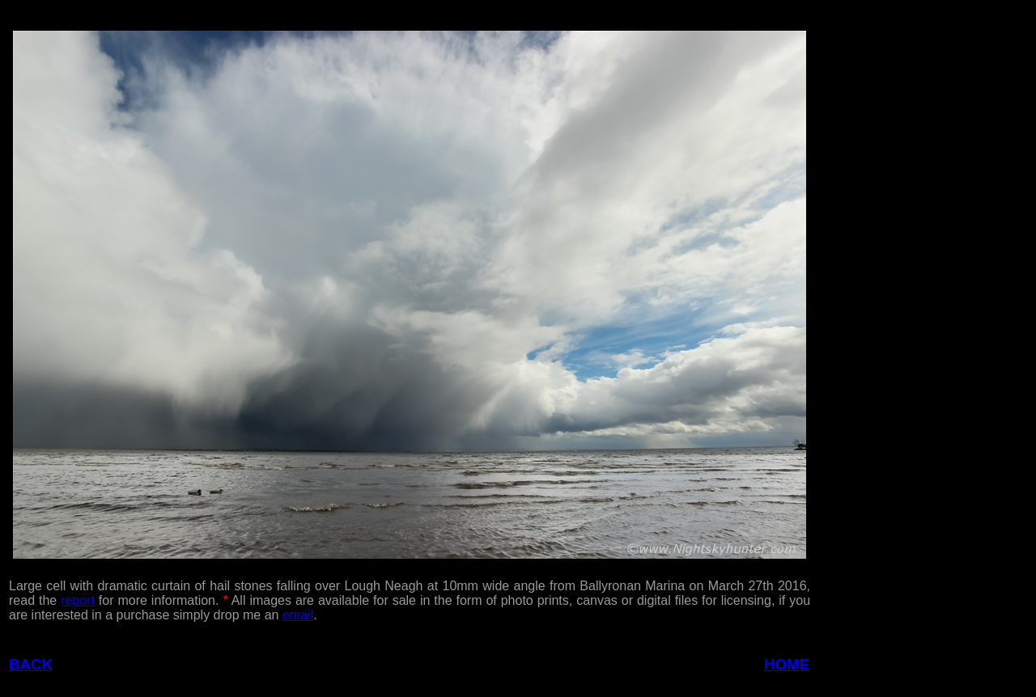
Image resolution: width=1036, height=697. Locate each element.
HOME (786, 664)
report (78, 600)
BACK (31, 664)
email (297, 615)
